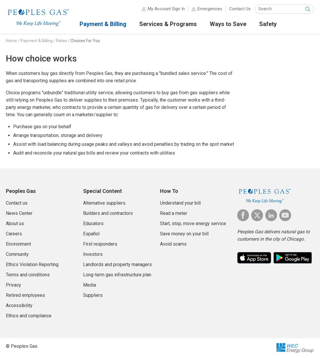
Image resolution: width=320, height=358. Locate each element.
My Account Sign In (166, 8)
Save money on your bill (184, 234)
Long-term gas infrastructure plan (117, 275)
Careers (14, 234)
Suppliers (93, 295)
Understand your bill (180, 203)
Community (17, 254)
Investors (93, 254)
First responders (100, 244)
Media (89, 285)
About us (15, 223)
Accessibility (19, 305)
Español (91, 234)
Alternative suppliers (104, 203)
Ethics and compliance (28, 315)
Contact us (16, 203)
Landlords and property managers (117, 264)
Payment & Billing (36, 40)
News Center (19, 213)
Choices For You (85, 40)
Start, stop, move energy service (193, 223)
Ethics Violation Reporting (32, 264)
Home (11, 40)
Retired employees (25, 295)
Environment (18, 244)
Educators (93, 223)
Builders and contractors (108, 213)
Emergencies (209, 8)
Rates (61, 40)
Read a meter (173, 213)
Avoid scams (173, 244)
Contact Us (240, 8)
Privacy (13, 285)
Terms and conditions (28, 275)
